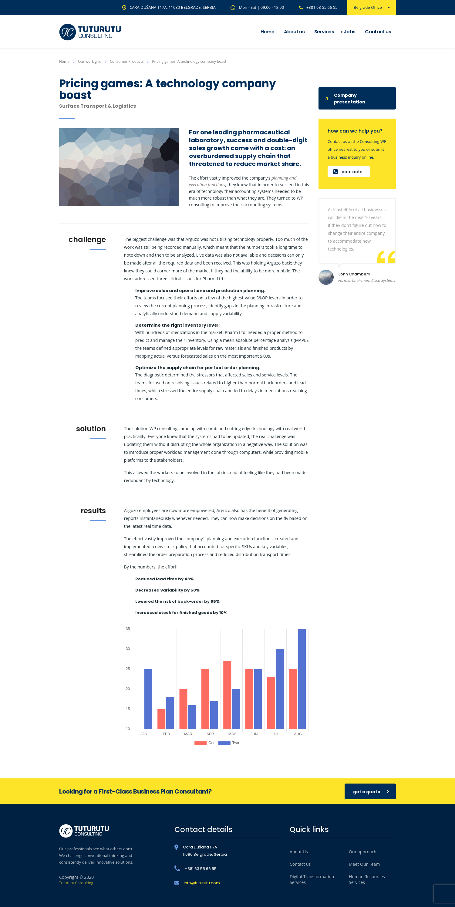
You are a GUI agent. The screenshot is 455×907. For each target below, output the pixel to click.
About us (294, 31)
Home (267, 31)
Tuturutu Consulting (76, 882)
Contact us (378, 31)
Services (324, 31)
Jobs (349, 31)
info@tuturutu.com (202, 883)
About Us (299, 852)
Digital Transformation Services (312, 879)
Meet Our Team (364, 864)
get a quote (371, 791)
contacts (347, 172)
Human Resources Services (367, 879)
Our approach (362, 852)
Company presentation (345, 98)
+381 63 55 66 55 (322, 7)
